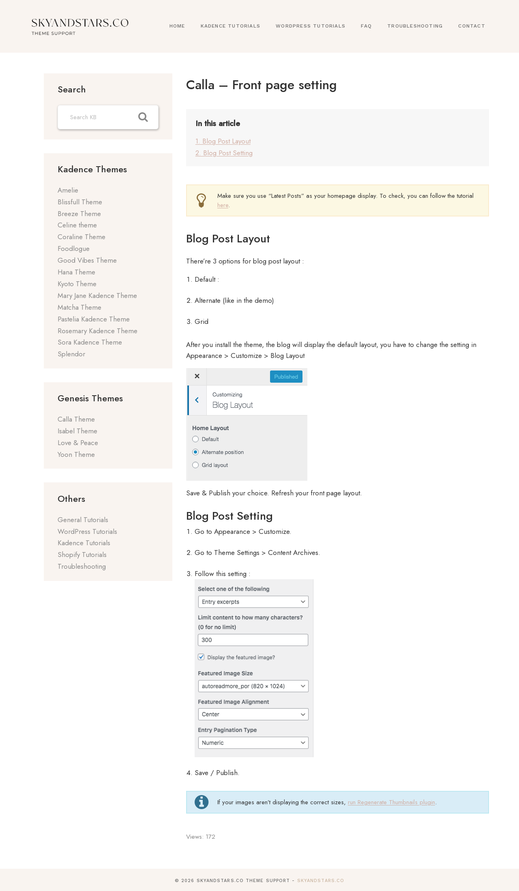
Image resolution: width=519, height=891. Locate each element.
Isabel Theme (77, 431)
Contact (471, 26)
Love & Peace (78, 443)
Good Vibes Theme (87, 260)
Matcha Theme (79, 307)
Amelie (68, 190)
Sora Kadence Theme (90, 342)
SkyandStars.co (320, 878)
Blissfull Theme (80, 202)
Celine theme (77, 225)
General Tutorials (83, 520)
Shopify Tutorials (82, 554)
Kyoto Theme (77, 284)
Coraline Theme (81, 237)
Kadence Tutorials (230, 26)
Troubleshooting (415, 26)
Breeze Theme (79, 213)
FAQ (366, 26)
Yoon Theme (76, 454)
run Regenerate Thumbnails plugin (391, 799)
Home (177, 26)
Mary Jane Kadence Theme (97, 295)
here (222, 202)
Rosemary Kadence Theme (97, 331)
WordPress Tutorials (310, 26)
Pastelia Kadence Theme (94, 319)
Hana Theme (76, 272)
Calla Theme (76, 419)
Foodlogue (74, 248)
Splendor (71, 354)
